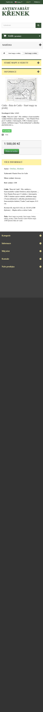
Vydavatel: (8, 173)
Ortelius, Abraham (17, 169)
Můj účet (6, 251)
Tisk (6, 135)
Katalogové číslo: (8, 113)
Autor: (6, 169)
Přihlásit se (37, 2)
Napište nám (9, 2)
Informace (10, 71)
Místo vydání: (9, 178)
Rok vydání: (8, 183)
